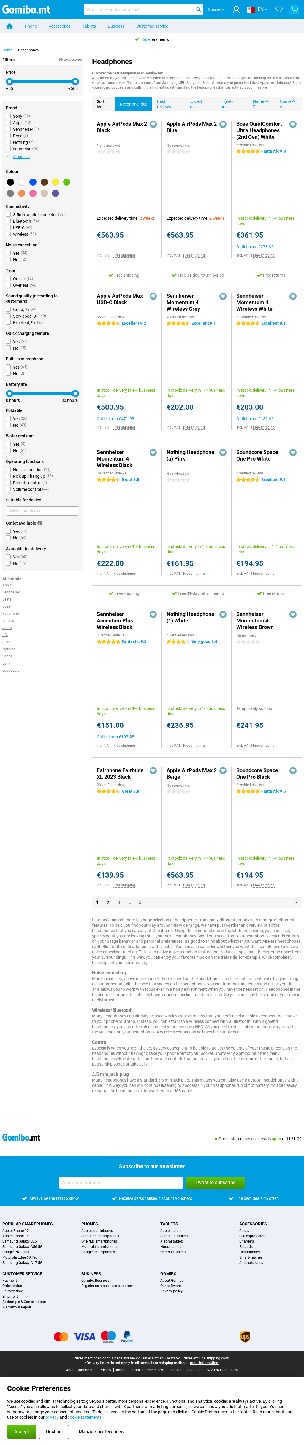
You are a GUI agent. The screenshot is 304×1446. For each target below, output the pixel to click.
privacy (52, 1417)
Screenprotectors (252, 1236)
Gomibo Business (95, 1280)
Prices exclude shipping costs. (207, 1358)
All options (18, 157)
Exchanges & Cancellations (24, 1302)
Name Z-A (285, 103)
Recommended (131, 101)
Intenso (8, 621)
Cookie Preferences (147, 1370)
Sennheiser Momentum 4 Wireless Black (114, 458)
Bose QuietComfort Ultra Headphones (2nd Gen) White (259, 130)
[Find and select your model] (143, 9)
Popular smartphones (27, 1224)
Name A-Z (258, 103)
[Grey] (10, 193)
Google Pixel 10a (15, 1252)
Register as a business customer (107, 1286)
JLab (6, 642)
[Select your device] (42, 511)
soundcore (10, 670)
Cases (244, 1231)
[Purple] (55, 193)
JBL (5, 635)
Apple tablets (170, 1231)
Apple (7, 585)
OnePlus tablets (173, 1252)
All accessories (251, 1263)
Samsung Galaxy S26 (19, 1241)
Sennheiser (11, 592)
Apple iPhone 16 (15, 1236)
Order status (12, 1286)
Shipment (10, 1296)
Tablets (89, 26)
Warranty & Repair (16, 1307)
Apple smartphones (97, 1231)
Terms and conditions (185, 1370)
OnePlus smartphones (99, 1241)
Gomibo (168, 1273)
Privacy (105, 1370)
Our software (170, 1286)
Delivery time (12, 1291)
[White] (21, 182)
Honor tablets (171, 1247)
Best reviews (161, 103)
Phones (89, 1224)
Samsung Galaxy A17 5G (22, 1263)
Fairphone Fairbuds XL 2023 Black (120, 773)
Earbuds (246, 1247)
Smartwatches (250, 1257)
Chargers (246, 1241)
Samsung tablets (174, 1236)
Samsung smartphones (100, 1236)
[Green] (66, 182)
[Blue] (33, 182)
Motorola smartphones (99, 1247)
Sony (6, 663)
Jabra (7, 628)
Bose (6, 606)
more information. (204, 1363)
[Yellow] (55, 182)
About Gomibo (172, 1280)
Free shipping (124, 255)
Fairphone (10, 613)
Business (116, 26)
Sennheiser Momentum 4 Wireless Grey (183, 302)
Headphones (28, 50)
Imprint (122, 1370)
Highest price (225, 103)
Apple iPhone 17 (15, 1231)
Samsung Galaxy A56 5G (22, 1247)
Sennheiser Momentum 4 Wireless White (254, 302)
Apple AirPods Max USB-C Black (120, 299)
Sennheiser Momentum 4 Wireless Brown (255, 620)
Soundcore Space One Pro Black (257, 773)
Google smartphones (98, 1252)
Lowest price (193, 103)
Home (7, 50)
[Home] (9, 26)
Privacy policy (171, 1291)
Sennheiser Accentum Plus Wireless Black (115, 620)
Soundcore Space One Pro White (257, 455)
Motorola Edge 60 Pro (19, 1257)
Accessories (60, 26)
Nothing (8, 649)
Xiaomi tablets (172, 1241)
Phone (31, 26)
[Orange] (21, 193)
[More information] (39, 523)
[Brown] (44, 182)
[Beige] (44, 193)
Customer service (152, 26)
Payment (9, 1280)
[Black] (10, 182)
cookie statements (85, 1417)
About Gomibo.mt (80, 1370)
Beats (6, 599)
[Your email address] (121, 1183)
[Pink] (33, 193)
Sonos (7, 656)
